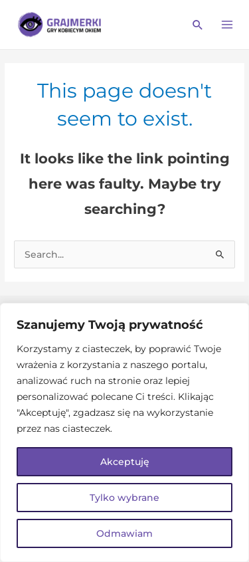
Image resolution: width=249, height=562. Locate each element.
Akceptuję (124, 462)
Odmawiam (124, 533)
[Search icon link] (198, 24)
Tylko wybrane (124, 498)
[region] (124, 432)
